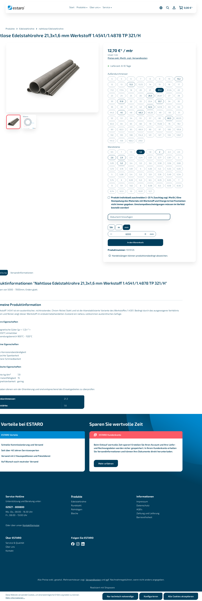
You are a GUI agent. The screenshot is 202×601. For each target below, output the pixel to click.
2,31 (151, 158)
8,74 (113, 192)
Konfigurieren (151, 596)
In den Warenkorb (135, 242)
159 (123, 141)
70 (151, 124)
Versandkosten (93, 579)
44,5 (113, 113)
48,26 (151, 113)
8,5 (161, 186)
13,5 (131, 84)
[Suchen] (167, 8)
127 (161, 135)
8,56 (180, 186)
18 (132, 90)
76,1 (180, 124)
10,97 (141, 192)
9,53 (123, 192)
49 (161, 113)
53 (123, 118)
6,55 (170, 180)
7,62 (132, 186)
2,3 (171, 152)
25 (132, 96)
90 (151, 130)
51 (180, 113)
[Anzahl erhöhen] (145, 234)
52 (113, 118)
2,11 (132, 158)
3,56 (170, 163)
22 (180, 90)
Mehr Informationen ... (15, 598)
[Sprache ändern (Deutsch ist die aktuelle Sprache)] (161, 8)
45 (121, 112)
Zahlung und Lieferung (147, 513)
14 (151, 85)
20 (142, 90)
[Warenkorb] (185, 7)
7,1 (113, 186)
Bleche (74, 513)
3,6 (151, 163)
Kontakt (9, 550)
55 (142, 118)
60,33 (179, 118)
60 (161, 118)
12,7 (151, 192)
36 (113, 107)
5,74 (113, 180)
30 (113, 102)
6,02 (132, 180)
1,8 (151, 152)
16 (170, 85)
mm (126, 227)
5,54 (180, 175)
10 (170, 79)
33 (142, 102)
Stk (111, 227)
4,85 (180, 169)
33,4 (151, 102)
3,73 (113, 169)
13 (123, 85)
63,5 (113, 124)
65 (132, 124)
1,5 (132, 152)
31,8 (121, 101)
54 (132, 118)
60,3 (169, 118)
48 (132, 113)
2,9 (121, 157)
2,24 (142, 158)
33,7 (159, 101)
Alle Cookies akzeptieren (181, 596)
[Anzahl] (128, 234)
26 (142, 96)
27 (171, 96)
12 (113, 85)
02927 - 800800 (15, 507)
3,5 (142, 163)
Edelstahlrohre (78, 501)
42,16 (160, 107)
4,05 (151, 169)
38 (123, 107)
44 (180, 107)
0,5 (113, 152)
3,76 (123, 169)
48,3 (141, 112)
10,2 (179, 79)
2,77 (161, 158)
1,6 (140, 152)
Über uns (10, 546)
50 (171, 113)
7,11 (123, 186)
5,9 (151, 175)
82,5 (123, 130)
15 (161, 85)
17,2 (113, 90)
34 (171, 102)
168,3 (132, 141)
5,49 (170, 175)
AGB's (139, 509)
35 (180, 102)
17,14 (123, 90)
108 (132, 135)
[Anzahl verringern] (111, 234)
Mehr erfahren (112, 463)
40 (132, 107)
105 (123, 135)
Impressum (142, 501)
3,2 (121, 163)
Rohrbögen (76, 509)
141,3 (113, 141)
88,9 (142, 130)
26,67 (160, 96)
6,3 (142, 180)
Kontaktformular (31, 525)
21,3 (159, 90)
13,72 (141, 85)
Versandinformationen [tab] (28, 272)
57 (151, 118)
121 (151, 135)
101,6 (180, 130)
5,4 (132, 175)
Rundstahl (76, 505)
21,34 (170, 90)
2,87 (170, 158)
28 (180, 96)
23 (113, 96)
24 (123, 96)
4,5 (161, 169)
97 (161, 130)
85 (132, 130)
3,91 (132, 169)
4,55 (170, 169)
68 (142, 124)
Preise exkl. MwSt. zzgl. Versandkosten (127, 58)
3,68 (180, 163)
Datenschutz (142, 505)
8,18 (170, 186)
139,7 (180, 135)
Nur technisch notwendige (120, 596)
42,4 (150, 107)
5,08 (123, 175)
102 (113, 135)
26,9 (150, 95)
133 (170, 135)
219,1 (141, 141)
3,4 (132, 163)
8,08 (151, 186)
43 (171, 107)
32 (132, 102)
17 (180, 85)
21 (151, 90)
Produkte (76, 496)
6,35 (161, 180)
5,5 (142, 175)
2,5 (180, 152)
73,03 (160, 124)
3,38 (161, 163)
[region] (52, 86)
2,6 (112, 157)
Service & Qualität (15, 542)
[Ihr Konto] (174, 8)
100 (170, 130)
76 (171, 124)
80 (113, 130)
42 (142, 107)
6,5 (151, 180)
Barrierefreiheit (144, 517)
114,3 (141, 135)
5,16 (161, 175)
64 (123, 124)
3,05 (113, 163)
